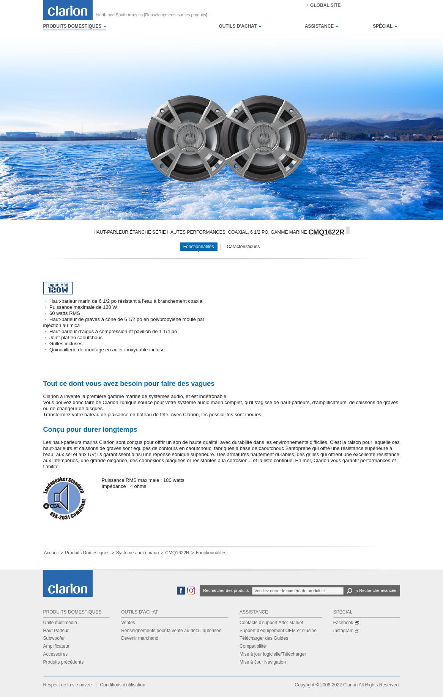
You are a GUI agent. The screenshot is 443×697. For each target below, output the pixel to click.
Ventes (128, 622)
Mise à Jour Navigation (263, 662)
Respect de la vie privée (67, 685)
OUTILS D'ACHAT (238, 26)
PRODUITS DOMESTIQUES (72, 26)
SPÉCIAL (383, 26)
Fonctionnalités (198, 246)
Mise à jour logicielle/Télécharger (273, 654)
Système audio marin (137, 552)
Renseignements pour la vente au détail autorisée (171, 630)
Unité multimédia (60, 622)
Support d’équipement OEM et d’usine (278, 630)
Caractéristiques (243, 246)
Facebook (346, 622)
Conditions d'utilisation (122, 685)
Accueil (51, 552)
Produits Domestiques (87, 552)
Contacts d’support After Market (271, 622)
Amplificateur (56, 646)
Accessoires (55, 654)
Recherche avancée (377, 590)
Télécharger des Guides (264, 638)
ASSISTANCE (319, 26)
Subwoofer (54, 638)
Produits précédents (63, 662)
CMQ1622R (177, 552)
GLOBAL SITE (325, 5)
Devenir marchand (139, 638)
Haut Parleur (56, 630)
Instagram (346, 630)
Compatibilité (253, 646)
